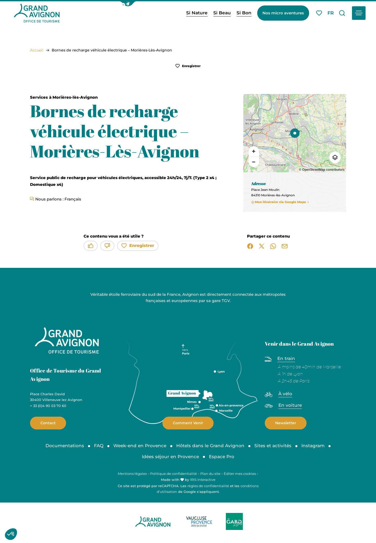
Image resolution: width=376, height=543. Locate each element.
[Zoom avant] (254, 151)
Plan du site (210, 473)
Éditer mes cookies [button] (240, 473)
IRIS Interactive (202, 479)
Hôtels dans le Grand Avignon (210, 445)
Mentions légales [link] (132, 473)
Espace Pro (221, 456)
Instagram (313, 445)
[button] (128, 4)
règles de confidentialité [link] (208, 486)
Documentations (64, 445)
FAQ (98, 445)
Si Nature (197, 12)
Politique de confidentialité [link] (173, 473)
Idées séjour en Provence (170, 456)
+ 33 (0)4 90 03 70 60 (48, 406)
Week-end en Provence (139, 445)
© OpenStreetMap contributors (322, 170)
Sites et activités (272, 445)
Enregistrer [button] (188, 66)
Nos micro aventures (283, 12)
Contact (48, 423)
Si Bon (244, 12)
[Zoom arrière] (254, 162)
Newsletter (285, 423)
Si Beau (222, 12)
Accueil (36, 50)
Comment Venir (188, 423)
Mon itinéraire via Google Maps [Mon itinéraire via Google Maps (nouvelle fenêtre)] (280, 202)
